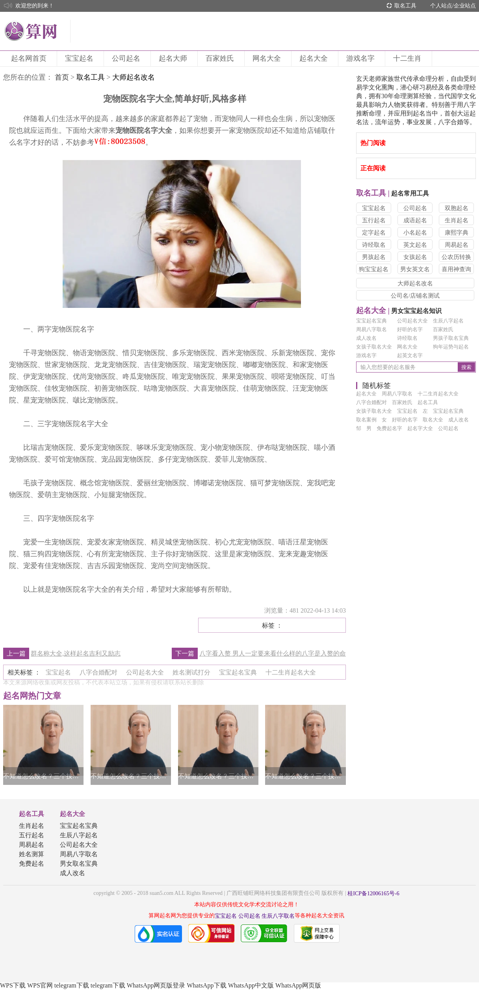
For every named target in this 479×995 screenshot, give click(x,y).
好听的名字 (410, 329)
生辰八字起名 (448, 321)
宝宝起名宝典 (371, 321)
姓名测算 (31, 854)
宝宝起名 (80, 58)
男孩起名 (374, 257)
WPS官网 (40, 985)
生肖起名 (456, 220)
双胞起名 (456, 208)
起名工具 (31, 814)
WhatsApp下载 (206, 985)
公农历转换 (456, 257)
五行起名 (374, 220)
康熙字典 (456, 232)
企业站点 (465, 6)
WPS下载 (13, 985)
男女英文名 (415, 269)
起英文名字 (410, 355)
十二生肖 (408, 58)
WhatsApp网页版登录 (156, 985)
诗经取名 (374, 245)
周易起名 (456, 245)
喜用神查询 (456, 269)
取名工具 (405, 6)
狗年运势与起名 (451, 347)
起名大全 (314, 58)
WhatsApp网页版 (298, 985)
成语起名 (415, 220)
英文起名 (415, 245)
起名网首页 (30, 58)
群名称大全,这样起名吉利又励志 (76, 653)
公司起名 (127, 58)
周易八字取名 (371, 329)
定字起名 (374, 232)
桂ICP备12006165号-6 (373, 893)
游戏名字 (361, 58)
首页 (62, 77)
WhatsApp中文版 (251, 985)
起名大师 (174, 58)
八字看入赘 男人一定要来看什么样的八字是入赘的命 (272, 653)
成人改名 (366, 338)
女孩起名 (415, 257)
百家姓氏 (221, 58)
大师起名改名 (415, 283)
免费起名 (31, 863)
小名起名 (415, 232)
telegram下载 (71, 985)
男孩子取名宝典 (451, 338)
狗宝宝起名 (373, 269)
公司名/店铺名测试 (415, 296)
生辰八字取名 (278, 916)
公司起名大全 (412, 321)
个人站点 (441, 6)
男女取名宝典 (79, 863)
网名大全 (267, 58)
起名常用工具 (392, 193)
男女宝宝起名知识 (399, 310)
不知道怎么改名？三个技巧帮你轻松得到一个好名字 (43, 776)
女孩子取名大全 (374, 347)
